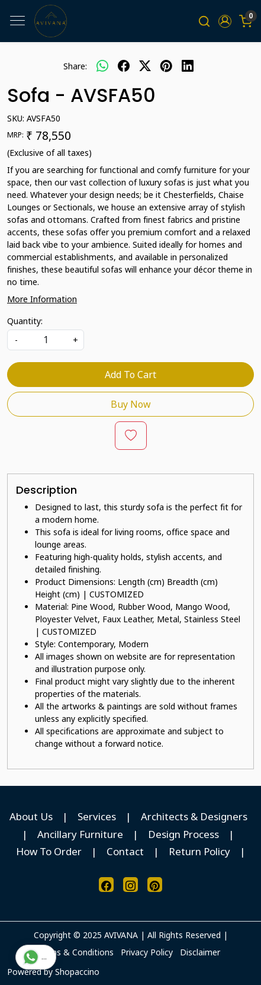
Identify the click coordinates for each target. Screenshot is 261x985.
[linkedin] (187, 65)
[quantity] (45, 340)
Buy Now (131, 404)
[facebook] (123, 65)
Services (97, 816)
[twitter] (145, 65)
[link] (204, 21)
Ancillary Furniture (80, 834)
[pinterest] (166, 65)
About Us (31, 816)
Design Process (183, 834)
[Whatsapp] (102, 65)
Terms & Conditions (75, 952)
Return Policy (199, 851)
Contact (125, 851)
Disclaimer (200, 952)
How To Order (49, 851)
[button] (224, 21)
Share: (75, 66)
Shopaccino (77, 971)
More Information (42, 299)
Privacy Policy (147, 952)
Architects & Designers (194, 816)
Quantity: (25, 321)
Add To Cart (130, 374)
